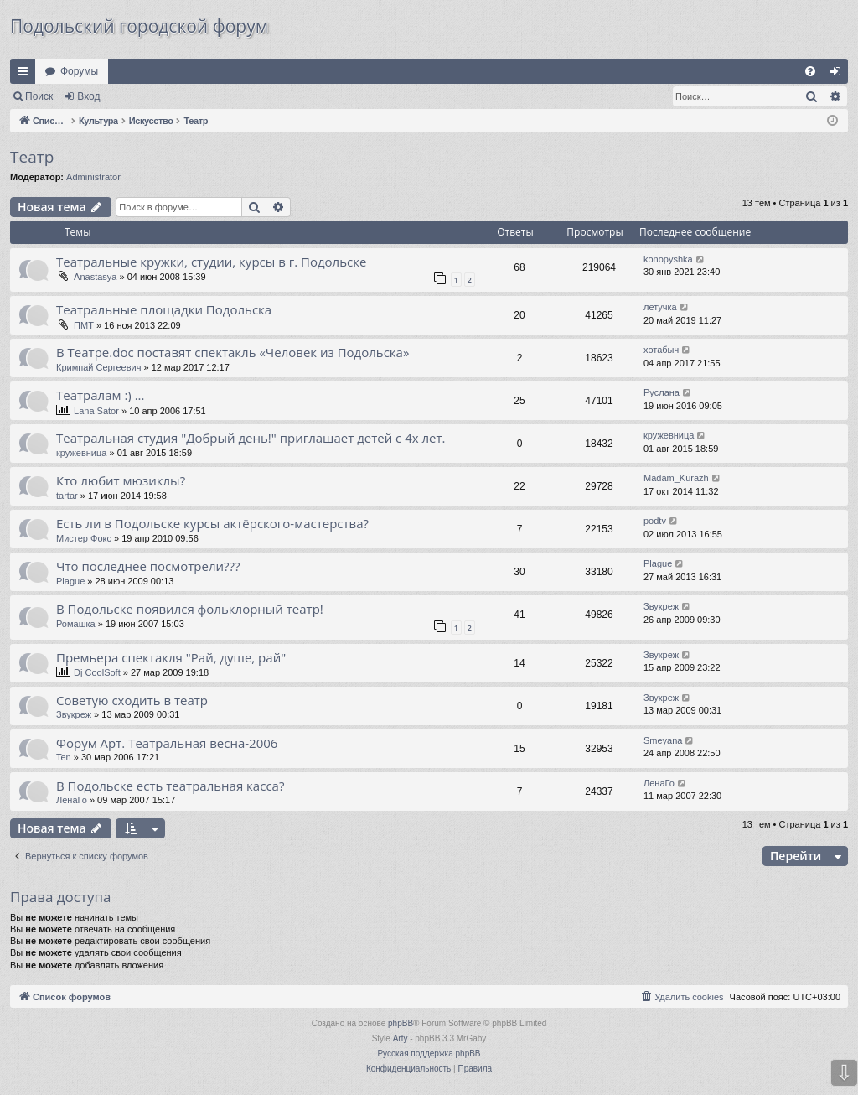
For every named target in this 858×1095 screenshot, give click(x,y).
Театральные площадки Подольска (163, 309)
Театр (32, 157)
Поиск (39, 96)
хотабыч (661, 350)
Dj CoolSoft (97, 672)
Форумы (79, 71)
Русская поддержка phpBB (428, 1053)
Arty (400, 1038)
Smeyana (663, 740)
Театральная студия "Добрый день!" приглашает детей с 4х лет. (251, 437)
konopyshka (668, 259)
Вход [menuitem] (839, 74)
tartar (67, 495)
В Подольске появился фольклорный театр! (189, 608)
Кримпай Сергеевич (98, 367)
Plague (70, 581)
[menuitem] (810, 71)
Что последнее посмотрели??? (148, 566)
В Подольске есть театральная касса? (170, 785)
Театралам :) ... (100, 395)
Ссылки (26, 74)
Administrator (93, 177)
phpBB (400, 1023)
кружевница (81, 453)
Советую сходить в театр (132, 700)
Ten (63, 757)
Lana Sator (96, 411)
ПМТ (84, 325)
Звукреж (661, 606)
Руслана (662, 392)
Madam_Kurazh (676, 478)
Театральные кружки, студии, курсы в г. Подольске (211, 261)
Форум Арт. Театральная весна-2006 (166, 742)
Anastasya (95, 277)
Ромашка (76, 624)
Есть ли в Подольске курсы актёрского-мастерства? (212, 523)
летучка (660, 307)
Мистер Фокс (83, 538)
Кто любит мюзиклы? (120, 480)
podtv (655, 521)
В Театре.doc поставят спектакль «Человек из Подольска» (232, 352)
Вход (88, 96)
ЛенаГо (71, 800)
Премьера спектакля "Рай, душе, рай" (171, 657)
